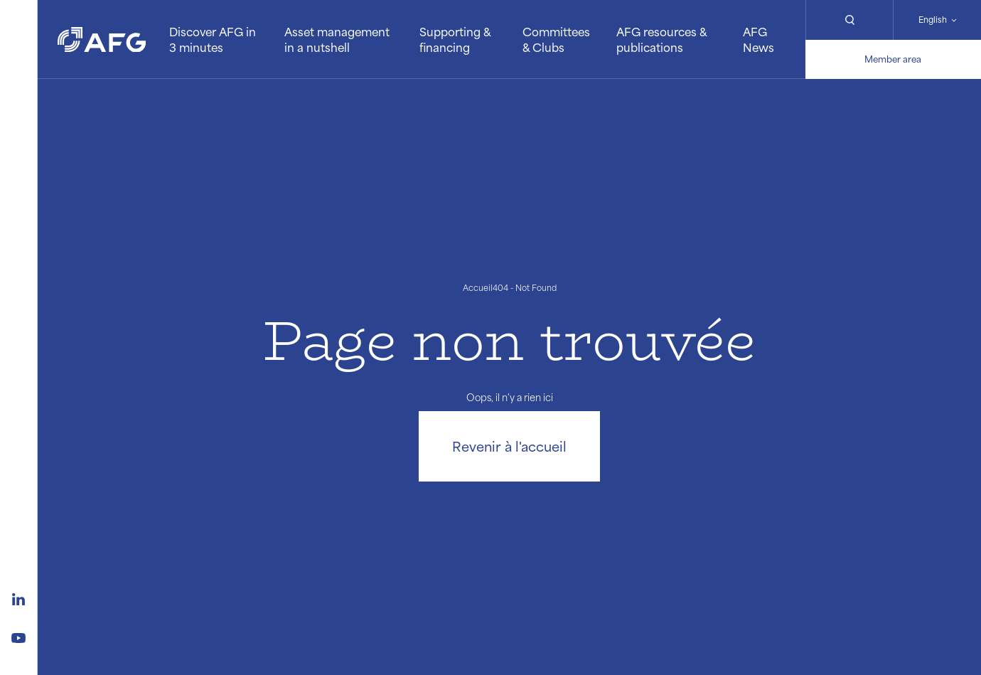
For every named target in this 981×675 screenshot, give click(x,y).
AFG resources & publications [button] (661, 39)
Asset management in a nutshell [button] (337, 39)
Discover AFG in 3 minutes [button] (212, 39)
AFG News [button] (758, 39)
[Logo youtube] (18, 636)
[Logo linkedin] (18, 597)
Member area (892, 59)
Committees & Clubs (556, 39)
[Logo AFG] (102, 40)
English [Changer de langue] (932, 19)
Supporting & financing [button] (454, 39)
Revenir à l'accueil (509, 446)
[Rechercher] (849, 20)
